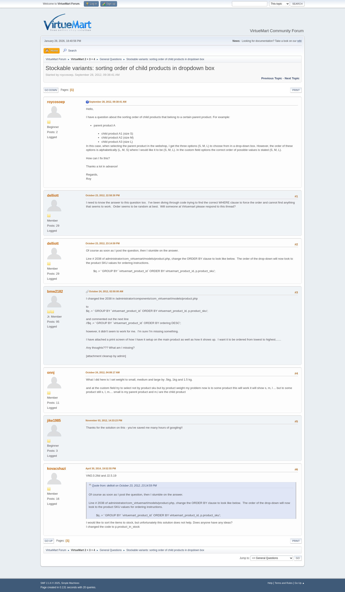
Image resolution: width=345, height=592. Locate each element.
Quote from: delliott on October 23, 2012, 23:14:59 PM (124, 485)
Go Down (51, 90)
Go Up (49, 541)
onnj (51, 372)
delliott (53, 195)
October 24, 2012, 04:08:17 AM (103, 372)
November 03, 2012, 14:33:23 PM (104, 420)
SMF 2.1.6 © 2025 (50, 583)
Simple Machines (70, 583)
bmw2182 (55, 291)
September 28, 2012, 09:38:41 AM (107, 101)
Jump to (244, 558)
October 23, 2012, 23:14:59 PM (103, 243)
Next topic (292, 78)
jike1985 (54, 420)
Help (270, 583)
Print (296, 90)
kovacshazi (56, 468)
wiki (299, 41)
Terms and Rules (284, 583)
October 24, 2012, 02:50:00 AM (106, 291)
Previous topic (271, 78)
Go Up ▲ (300, 583)
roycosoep (56, 102)
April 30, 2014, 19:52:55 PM (101, 468)
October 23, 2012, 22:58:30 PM (103, 195)
